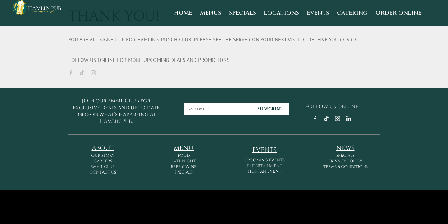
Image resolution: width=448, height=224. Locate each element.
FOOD (184, 155)
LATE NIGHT (183, 161)
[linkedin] (348, 118)
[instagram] (93, 72)
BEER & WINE (184, 167)
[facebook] (70, 72)
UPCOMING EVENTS (264, 160)
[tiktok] (82, 72)
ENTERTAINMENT (264, 166)
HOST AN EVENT (264, 171)
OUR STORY (102, 155)
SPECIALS (184, 172)
